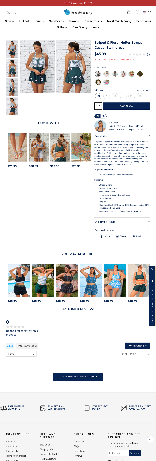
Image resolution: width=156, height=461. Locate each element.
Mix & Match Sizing (119, 21)
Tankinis (74, 21)
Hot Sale (24, 21)
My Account (79, 441)
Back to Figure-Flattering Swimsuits (78, 376)
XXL (140, 96)
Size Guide (145, 90)
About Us (10, 441)
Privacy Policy (12, 450)
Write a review (137, 345)
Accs (96, 27)
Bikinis (39, 21)
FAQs (76, 445)
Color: (100, 67)
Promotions (79, 450)
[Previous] (9, 151)
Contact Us (11, 445)
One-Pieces (56, 21)
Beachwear (143, 21)
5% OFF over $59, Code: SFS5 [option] (78, 3)
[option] (16, 151)
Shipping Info (46, 448)
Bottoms (62, 27)
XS (98, 96)
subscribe (132, 60)
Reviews (78, 455)
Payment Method (48, 453)
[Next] (90, 151)
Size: (122, 89)
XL (131, 96)
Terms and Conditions (17, 455)
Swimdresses (93, 21)
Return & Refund (48, 458)
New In (9, 21)
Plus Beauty (80, 27)
